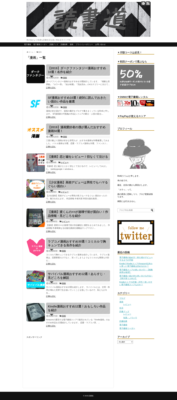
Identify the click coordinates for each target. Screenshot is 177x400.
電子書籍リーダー (40, 44)
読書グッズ (54, 44)
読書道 (91, 396)
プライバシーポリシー (84, 44)
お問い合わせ (100, 44)
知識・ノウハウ (130, 318)
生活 (121, 308)
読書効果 (64, 44)
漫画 (71, 44)
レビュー (65, 162)
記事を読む (51, 88)
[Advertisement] (47, 362)
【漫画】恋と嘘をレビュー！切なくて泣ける (78, 156)
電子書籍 (27, 44)
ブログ (122, 298)
